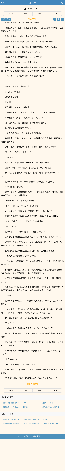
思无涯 (32, 2)
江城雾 (44, 419)
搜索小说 (36, 436)
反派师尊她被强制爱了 (11, 424)
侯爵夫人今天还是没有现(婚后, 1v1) (36, 419)
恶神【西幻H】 (48, 403)
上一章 (10, 14)
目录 (25, 14)
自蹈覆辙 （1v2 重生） (11, 407)
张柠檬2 (25, 407)
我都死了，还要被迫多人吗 (13, 419)
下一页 (54, 14)
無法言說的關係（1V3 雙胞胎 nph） (16, 403)
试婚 (24, 403)
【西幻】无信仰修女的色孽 (32, 424)
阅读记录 (27, 436)
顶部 (45, 436)
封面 (39, 14)
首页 (19, 436)
